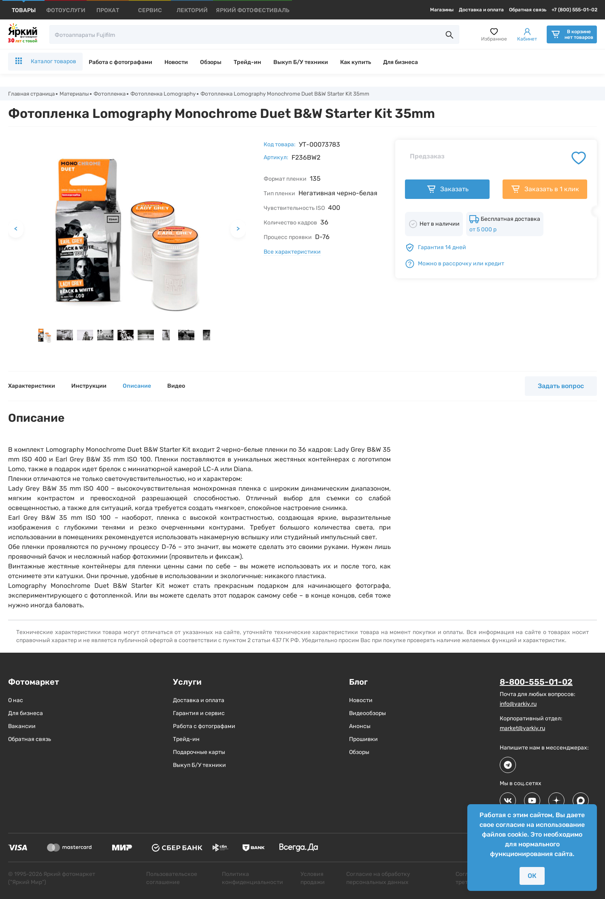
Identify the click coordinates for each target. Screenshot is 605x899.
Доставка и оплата (481, 10)
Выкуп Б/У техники (300, 62)
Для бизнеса (400, 62)
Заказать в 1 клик (545, 190)
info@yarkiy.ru (518, 704)
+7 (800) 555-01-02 (574, 10)
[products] (24, 10)
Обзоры (211, 62)
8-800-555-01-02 (536, 683)
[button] (44, 336)
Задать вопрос (561, 387)
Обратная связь (527, 10)
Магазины (442, 10)
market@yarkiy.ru (522, 728)
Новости (176, 62)
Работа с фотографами (120, 62)
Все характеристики (292, 252)
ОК (532, 876)
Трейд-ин (247, 62)
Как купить (355, 62)
